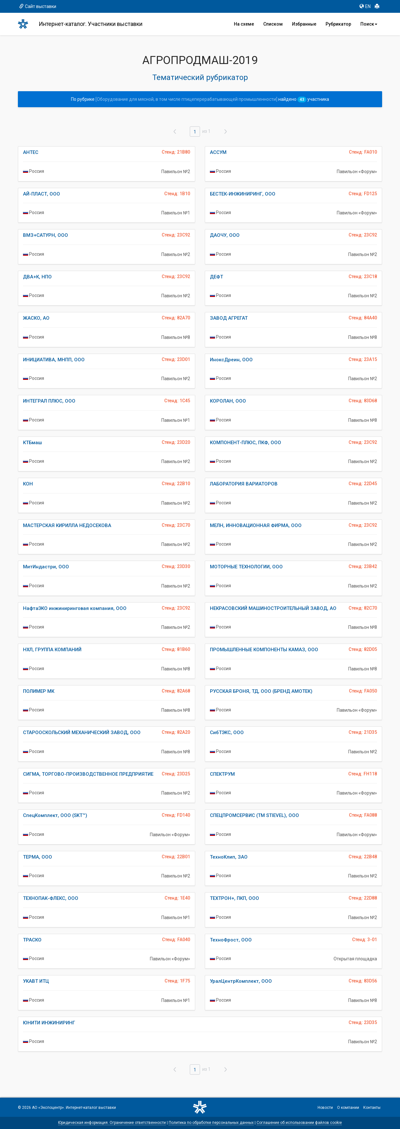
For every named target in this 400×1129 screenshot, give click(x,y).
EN (365, 6)
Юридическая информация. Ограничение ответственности (112, 1122)
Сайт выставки (37, 6)
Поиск (368, 24)
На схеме (244, 24)
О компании (348, 1107)
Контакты (372, 1107)
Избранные (304, 24)
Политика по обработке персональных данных (211, 1122)
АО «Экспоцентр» (48, 1107)
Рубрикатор (338, 24)
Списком (273, 24)
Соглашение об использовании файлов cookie (299, 1122)
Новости (325, 1107)
